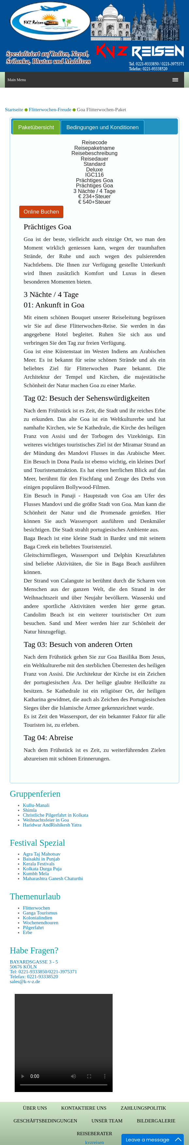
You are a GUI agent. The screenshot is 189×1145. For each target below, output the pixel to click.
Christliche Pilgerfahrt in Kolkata (55, 815)
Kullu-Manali (36, 805)
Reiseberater (94, 1133)
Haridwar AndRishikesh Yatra (52, 824)
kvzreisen (94, 1142)
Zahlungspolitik (143, 1108)
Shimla (30, 810)
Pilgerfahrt (33, 927)
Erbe (27, 932)
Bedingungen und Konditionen (103, 127)
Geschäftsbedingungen (45, 1120)
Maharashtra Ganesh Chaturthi (53, 878)
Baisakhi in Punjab (41, 858)
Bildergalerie (156, 1120)
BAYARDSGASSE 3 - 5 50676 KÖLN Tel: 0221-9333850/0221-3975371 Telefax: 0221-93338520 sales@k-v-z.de (43, 971)
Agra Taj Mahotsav (41, 854)
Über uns (35, 1108)
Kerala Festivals (39, 863)
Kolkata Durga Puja (42, 868)
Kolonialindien (37, 917)
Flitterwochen (36, 908)
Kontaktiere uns (83, 1108)
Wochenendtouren (40, 922)
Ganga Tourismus (40, 912)
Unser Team (106, 1120)
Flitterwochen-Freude (50, 109)
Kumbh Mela (36, 873)
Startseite (14, 109)
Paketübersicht (36, 127)
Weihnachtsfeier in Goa (46, 820)
